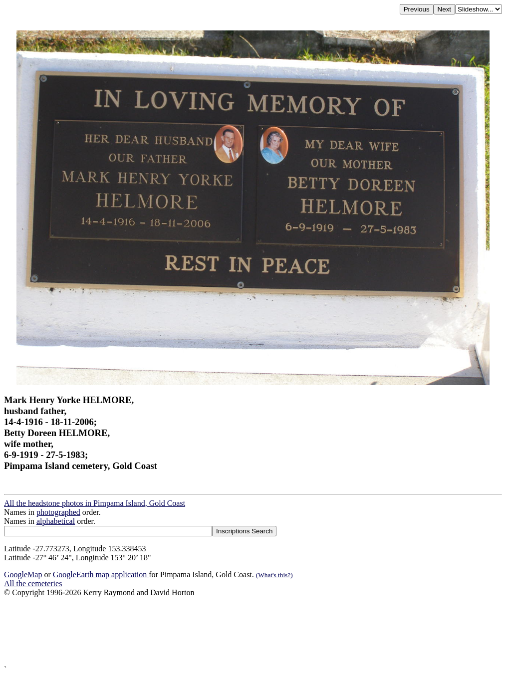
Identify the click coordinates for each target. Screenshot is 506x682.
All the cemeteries (33, 583)
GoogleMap (23, 574)
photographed (58, 512)
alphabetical (55, 521)
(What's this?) (274, 575)
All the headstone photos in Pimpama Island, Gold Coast (94, 503)
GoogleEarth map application (101, 574)
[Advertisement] (253, 631)
